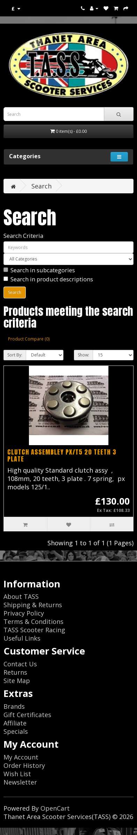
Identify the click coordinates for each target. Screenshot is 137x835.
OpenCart (55, 808)
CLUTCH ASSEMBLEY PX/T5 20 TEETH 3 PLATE (61, 455)
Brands (14, 706)
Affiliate (14, 723)
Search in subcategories (39, 270)
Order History (24, 765)
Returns (15, 672)
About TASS (21, 596)
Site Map (16, 680)
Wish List (17, 774)
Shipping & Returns (32, 605)
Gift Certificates (27, 714)
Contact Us (20, 664)
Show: (83, 355)
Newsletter (20, 782)
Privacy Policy (23, 613)
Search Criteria (23, 236)
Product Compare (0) (29, 339)
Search (41, 186)
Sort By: (14, 355)
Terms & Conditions (33, 621)
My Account (20, 757)
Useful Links (21, 638)
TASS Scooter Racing (34, 630)
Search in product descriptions (48, 279)
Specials (15, 731)
